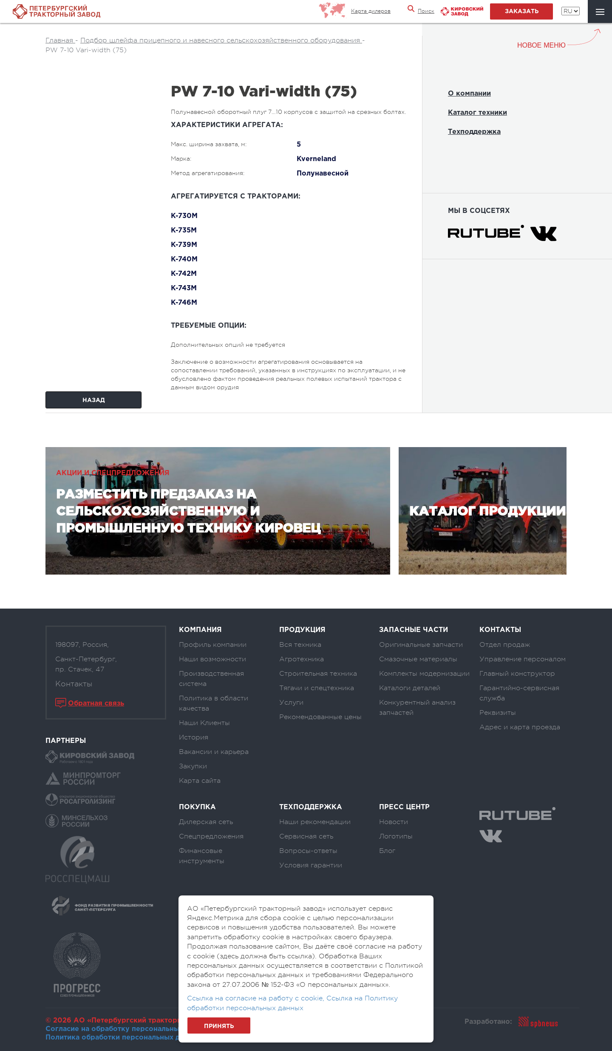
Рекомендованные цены (320, 717)
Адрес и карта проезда (519, 727)
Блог (387, 851)
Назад (93, 400)
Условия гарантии (310, 865)
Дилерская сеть (206, 822)
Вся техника (300, 645)
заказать (521, 11)
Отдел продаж (504, 645)
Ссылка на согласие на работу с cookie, (256, 998)
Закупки (193, 766)
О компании (469, 94)
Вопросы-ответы (308, 851)
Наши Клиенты (204, 723)
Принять (219, 1026)
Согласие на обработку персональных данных (128, 1029)
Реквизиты (497, 713)
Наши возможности (212, 659)
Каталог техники (477, 113)
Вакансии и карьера (214, 752)
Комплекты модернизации (424, 673)
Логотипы (396, 836)
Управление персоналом (522, 659)
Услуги (291, 702)
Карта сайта (200, 781)
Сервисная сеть (306, 836)
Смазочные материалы (418, 659)
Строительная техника (318, 673)
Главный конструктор (517, 673)
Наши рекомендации (315, 822)
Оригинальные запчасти (421, 645)
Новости (393, 822)
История (193, 737)
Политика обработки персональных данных (123, 1037)
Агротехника (301, 659)
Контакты (73, 684)
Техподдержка (474, 132)
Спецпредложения (211, 836)
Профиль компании (212, 645)
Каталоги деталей (409, 688)
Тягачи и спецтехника (316, 688)
